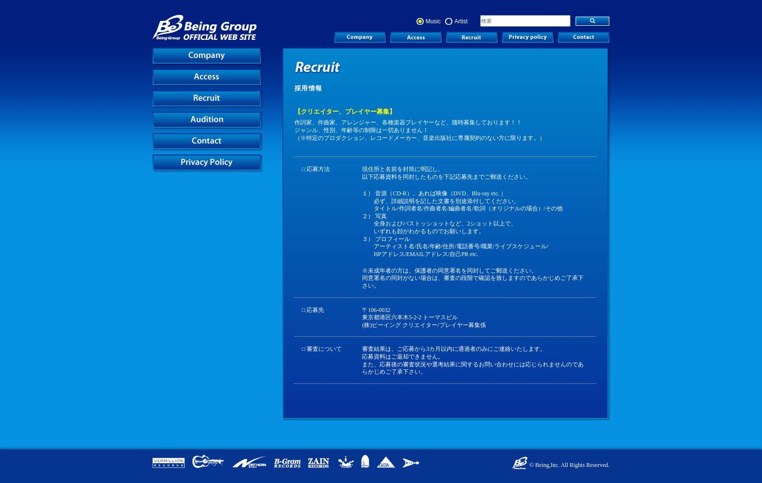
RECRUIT (472, 37)
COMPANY (360, 37)
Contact (583, 37)
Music (433, 21)
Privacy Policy (528, 37)
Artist (461, 21)
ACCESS (416, 37)
